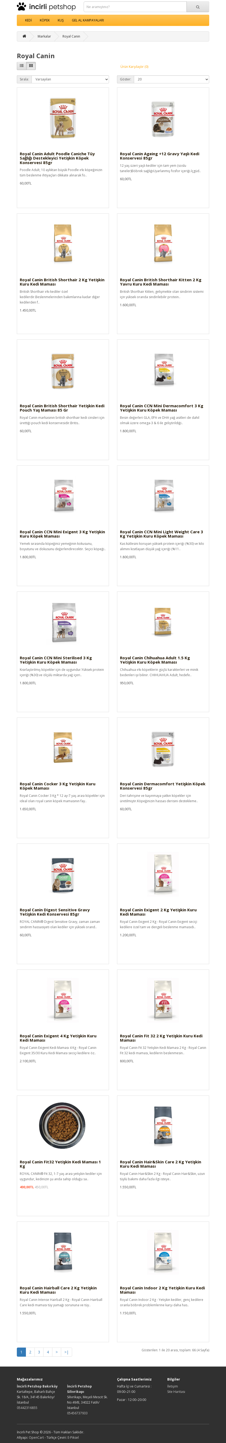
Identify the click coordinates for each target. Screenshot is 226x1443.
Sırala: (24, 79)
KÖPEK (45, 20)
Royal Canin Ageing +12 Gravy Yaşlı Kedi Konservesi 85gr (159, 156)
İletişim (172, 1386)
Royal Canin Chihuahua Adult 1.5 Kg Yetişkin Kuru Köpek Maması (155, 660)
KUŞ (61, 20)
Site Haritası (176, 1391)
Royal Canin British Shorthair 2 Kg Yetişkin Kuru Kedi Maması (62, 282)
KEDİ (28, 20)
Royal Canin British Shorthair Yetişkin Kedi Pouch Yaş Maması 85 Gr (62, 408)
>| (66, 1352)
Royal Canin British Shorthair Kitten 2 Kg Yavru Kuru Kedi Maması (160, 282)
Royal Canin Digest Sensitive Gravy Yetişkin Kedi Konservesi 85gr (55, 912)
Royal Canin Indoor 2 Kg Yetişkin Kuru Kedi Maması (162, 1290)
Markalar (44, 36)
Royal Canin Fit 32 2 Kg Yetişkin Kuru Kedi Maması (161, 1038)
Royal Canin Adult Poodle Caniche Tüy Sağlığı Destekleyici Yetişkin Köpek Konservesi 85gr (57, 158)
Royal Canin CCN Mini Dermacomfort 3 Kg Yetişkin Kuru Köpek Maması (161, 408)
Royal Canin (71, 36)
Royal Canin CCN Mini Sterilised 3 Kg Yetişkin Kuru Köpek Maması (56, 660)
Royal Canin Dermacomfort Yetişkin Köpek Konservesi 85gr (162, 786)
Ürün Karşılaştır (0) (134, 66)
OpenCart (36, 1437)
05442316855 (27, 1407)
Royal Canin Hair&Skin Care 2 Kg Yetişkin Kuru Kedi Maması (160, 1164)
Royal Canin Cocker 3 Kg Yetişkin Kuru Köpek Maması (57, 786)
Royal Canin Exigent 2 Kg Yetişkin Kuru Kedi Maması (158, 912)
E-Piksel (73, 1437)
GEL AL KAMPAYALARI (88, 20)
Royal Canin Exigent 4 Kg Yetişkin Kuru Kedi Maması (58, 1038)
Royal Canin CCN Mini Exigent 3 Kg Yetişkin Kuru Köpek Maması (62, 534)
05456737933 (77, 1413)
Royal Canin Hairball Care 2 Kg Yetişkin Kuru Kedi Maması (58, 1290)
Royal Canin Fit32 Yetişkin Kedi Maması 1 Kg (60, 1164)
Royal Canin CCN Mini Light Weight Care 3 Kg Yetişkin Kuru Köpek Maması (161, 534)
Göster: (125, 79)
